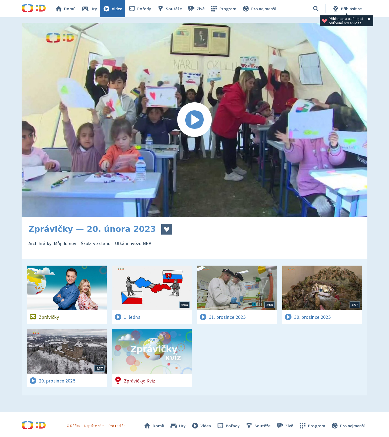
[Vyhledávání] (316, 8)
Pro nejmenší (259, 9)
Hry (89, 9)
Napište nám (94, 425)
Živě (195, 9)
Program (223, 9)
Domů (65, 9)
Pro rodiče (117, 425)
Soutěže (169, 9)
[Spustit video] (194, 120)
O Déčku (73, 425)
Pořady (139, 9)
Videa (112, 9)
